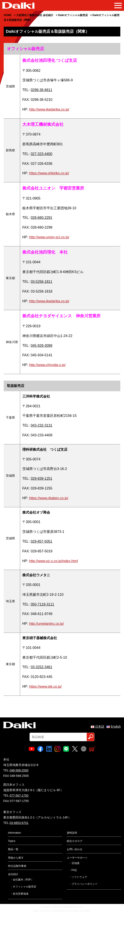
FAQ (74, 870)
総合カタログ (74, 841)
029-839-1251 (41, 478)
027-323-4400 (41, 154)
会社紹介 (13, 874)
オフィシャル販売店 (24, 886)
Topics (11, 841)
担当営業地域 (20, 893)
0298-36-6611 (41, 90)
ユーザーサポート (77, 857)
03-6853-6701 (19, 823)
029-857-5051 (41, 541)
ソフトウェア (79, 877)
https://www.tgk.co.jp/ (45, 686)
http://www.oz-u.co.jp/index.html (53, 561)
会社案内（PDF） (23, 879)
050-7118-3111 (42, 604)
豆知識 (75, 863)
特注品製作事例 (17, 865)
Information (14, 832)
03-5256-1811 (41, 281)
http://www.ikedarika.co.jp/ (49, 109)
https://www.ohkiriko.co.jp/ (49, 173)
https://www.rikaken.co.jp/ (48, 498)
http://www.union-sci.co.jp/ (49, 237)
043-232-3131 (41, 425)
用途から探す (16, 857)
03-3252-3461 (41, 667)
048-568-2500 (19, 770)
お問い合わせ (74, 849)
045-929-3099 (41, 345)
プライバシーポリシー (85, 883)
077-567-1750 (19, 795)
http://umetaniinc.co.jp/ (46, 623)
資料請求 (72, 832)
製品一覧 (13, 849)
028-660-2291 (41, 217)
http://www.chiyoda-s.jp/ (47, 365)
